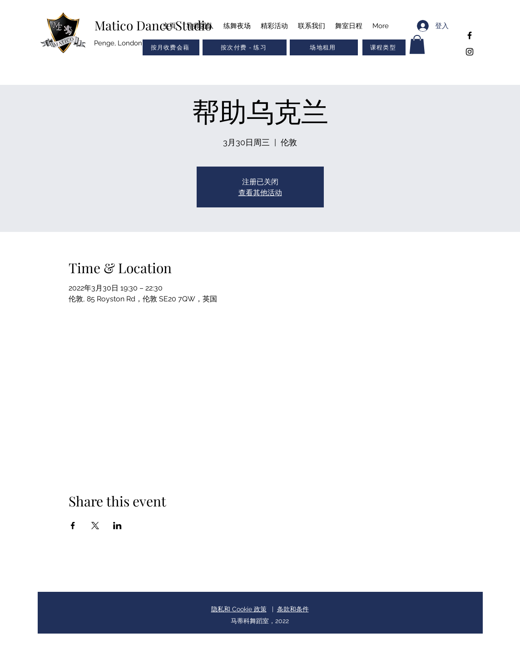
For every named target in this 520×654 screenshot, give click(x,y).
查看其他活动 (260, 192)
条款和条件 (293, 609)
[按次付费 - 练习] (245, 47)
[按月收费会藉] (171, 47)
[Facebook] (470, 35)
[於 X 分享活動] (95, 525)
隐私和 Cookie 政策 (239, 609)
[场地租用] (324, 47)
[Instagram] (470, 52)
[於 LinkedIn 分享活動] (117, 525)
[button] (384, 47)
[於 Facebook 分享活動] (73, 525)
